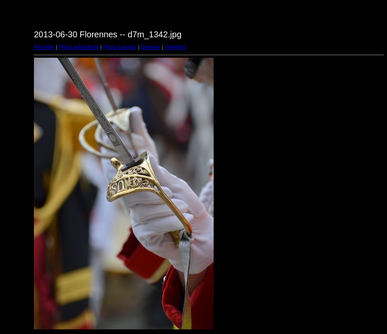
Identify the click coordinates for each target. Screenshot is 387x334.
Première (44, 47)
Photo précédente (78, 47)
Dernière (150, 47)
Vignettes (175, 47)
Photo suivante (119, 47)
